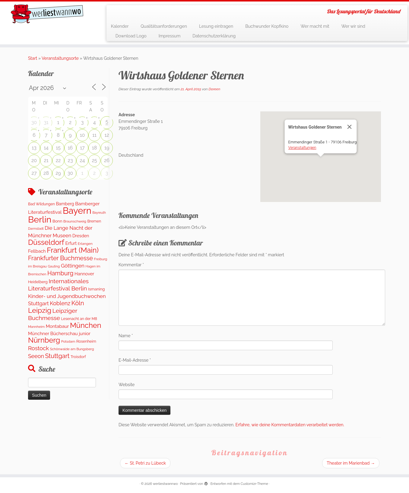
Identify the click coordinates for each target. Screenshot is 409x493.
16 (70, 148)
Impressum (170, 36)
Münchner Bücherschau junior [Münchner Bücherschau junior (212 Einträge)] (59, 333)
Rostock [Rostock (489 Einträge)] (38, 348)
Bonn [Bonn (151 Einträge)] (57, 221)
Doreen (214, 89)
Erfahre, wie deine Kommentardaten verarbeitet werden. (289, 424)
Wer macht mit (314, 26)
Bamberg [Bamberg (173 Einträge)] (65, 203)
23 (70, 160)
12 (106, 135)
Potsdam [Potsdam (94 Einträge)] (68, 341)
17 (82, 148)
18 (94, 148)
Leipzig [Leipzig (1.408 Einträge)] (39, 310)
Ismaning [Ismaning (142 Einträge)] (96, 289)
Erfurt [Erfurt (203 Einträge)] (71, 243)
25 (94, 160)
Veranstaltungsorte (60, 58)
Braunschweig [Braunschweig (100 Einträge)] (74, 221)
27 (34, 173)
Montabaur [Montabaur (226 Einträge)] (57, 326)
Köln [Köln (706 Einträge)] (77, 303)
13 (34, 148)
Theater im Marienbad (351, 463)
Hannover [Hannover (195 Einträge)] (84, 273)
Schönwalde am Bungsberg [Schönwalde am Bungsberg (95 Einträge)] (72, 349)
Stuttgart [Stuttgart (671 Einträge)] (57, 356)
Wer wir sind (353, 26)
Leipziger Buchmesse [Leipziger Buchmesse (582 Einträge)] (52, 314)
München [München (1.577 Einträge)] (85, 325)
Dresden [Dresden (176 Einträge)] (80, 235)
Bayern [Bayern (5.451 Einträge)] (77, 210)
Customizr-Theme (254, 484)
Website (127, 384)
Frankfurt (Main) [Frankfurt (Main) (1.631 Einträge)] (73, 250)
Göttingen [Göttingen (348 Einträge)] (72, 266)
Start (32, 58)
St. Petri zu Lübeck (145, 463)
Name (126, 335)
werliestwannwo (165, 484)
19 (106, 148)
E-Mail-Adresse (135, 360)
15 (58, 148)
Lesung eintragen (216, 26)
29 (58, 173)
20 (34, 160)
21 (46, 160)
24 (82, 160)
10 (82, 135)
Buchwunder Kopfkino (266, 26)
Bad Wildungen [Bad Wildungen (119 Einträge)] (41, 204)
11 (94, 135)
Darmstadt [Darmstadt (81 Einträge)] (36, 228)
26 (106, 160)
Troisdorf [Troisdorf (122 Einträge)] (78, 356)
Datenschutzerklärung (214, 36)
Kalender (120, 26)
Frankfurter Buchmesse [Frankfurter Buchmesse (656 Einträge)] (60, 258)
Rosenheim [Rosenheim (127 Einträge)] (86, 341)
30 (34, 122)
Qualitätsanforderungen (164, 26)
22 (58, 160)
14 (46, 148)
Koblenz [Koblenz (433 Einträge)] (60, 303)
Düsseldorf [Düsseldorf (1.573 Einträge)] (46, 242)
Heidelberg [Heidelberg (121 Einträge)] (38, 282)
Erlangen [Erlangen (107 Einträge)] (85, 244)
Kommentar (131, 264)
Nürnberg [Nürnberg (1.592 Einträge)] (44, 340)
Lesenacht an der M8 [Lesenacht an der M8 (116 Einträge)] (79, 318)
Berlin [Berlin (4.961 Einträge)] (39, 219)
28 (46, 173)
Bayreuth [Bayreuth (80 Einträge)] (99, 212)
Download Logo (131, 36)
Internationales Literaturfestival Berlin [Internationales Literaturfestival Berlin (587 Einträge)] (58, 285)
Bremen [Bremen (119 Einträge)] (94, 221)
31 (46, 122)
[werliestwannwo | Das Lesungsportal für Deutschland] (47, 14)
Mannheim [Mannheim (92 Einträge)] (36, 327)
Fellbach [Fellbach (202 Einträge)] (37, 251)
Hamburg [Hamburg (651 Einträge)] (60, 273)
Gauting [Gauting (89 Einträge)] (54, 266)
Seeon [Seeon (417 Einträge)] (36, 356)
